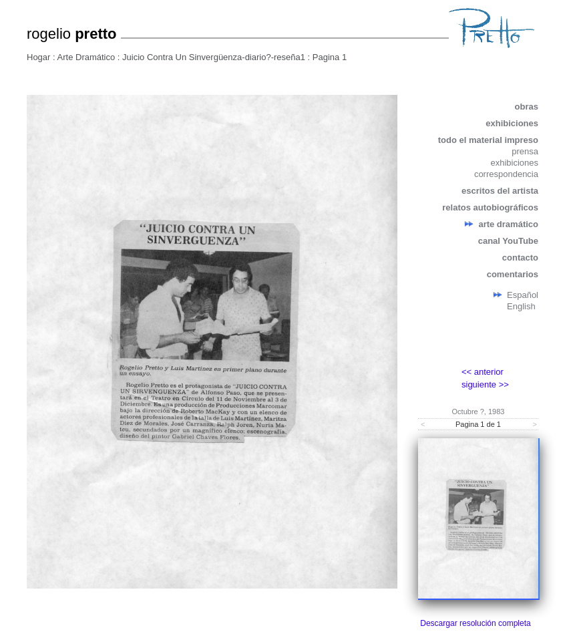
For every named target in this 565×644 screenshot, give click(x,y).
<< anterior (482, 372)
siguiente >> (485, 384)
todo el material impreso (488, 140)
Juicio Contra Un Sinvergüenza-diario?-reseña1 (213, 57)
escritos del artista (499, 191)
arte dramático (508, 224)
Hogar (38, 57)
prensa (525, 151)
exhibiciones (512, 123)
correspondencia (506, 174)
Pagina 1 (330, 57)
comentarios (512, 274)
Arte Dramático (86, 57)
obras (526, 107)
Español (522, 295)
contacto (520, 258)
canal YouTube (508, 241)
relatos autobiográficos (490, 207)
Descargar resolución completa (475, 623)
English (521, 306)
